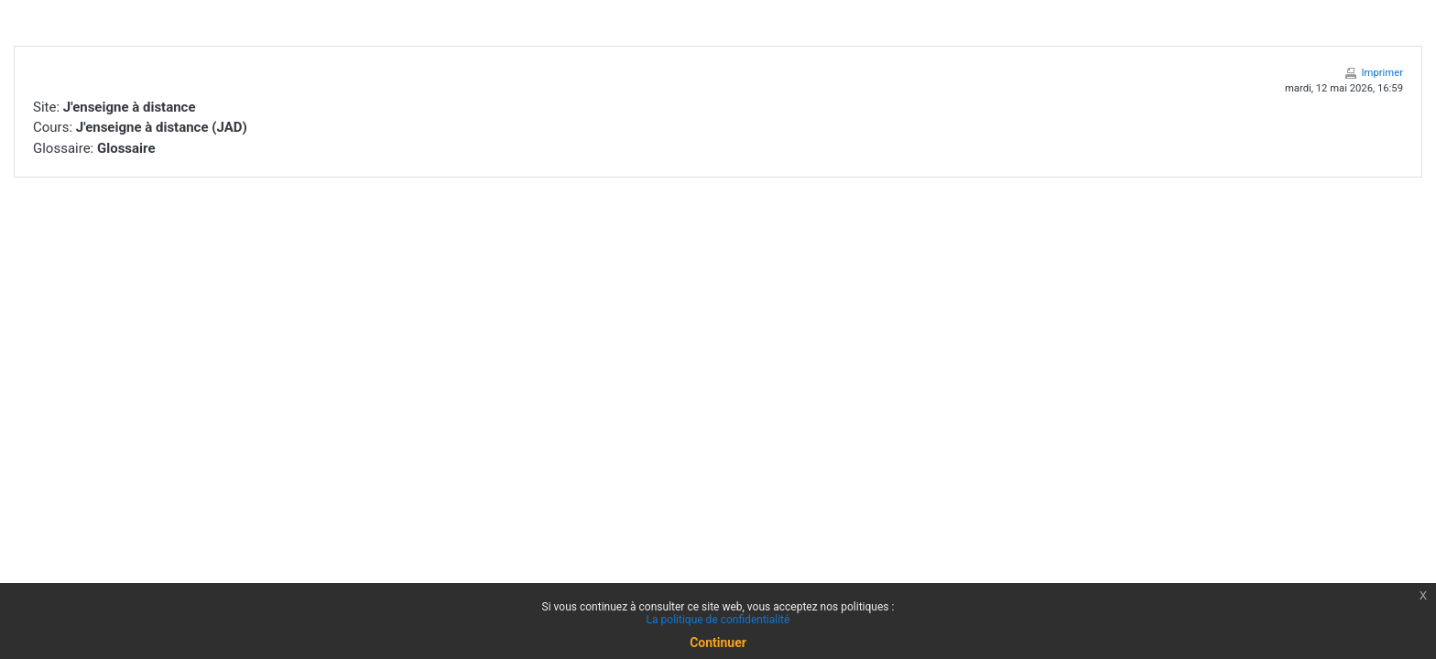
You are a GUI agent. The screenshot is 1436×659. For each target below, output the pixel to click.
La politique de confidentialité (718, 619)
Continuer (718, 642)
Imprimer (1382, 73)
